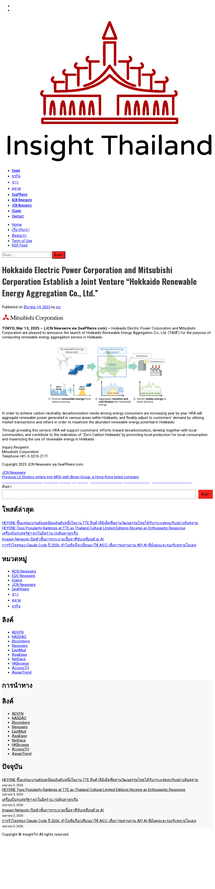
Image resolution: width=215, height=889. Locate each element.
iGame (16, 210)
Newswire (20, 645)
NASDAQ (19, 637)
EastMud (19, 650)
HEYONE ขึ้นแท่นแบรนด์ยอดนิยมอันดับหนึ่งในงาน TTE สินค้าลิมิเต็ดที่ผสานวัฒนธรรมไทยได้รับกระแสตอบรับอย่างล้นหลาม (100, 523)
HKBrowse (20, 663)
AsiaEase (19, 654)
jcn (58, 307)
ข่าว (15, 182)
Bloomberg (21, 641)
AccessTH (20, 668)
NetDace (19, 659)
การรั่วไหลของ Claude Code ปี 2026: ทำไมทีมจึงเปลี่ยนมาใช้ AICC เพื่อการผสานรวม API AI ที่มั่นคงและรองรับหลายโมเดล (99, 545)
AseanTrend (21, 672)
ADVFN (18, 632)
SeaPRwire (19, 194)
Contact (18, 216)
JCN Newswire (22, 205)
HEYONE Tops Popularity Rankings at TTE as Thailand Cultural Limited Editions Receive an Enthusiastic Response (93, 528)
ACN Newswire (22, 199)
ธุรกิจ (16, 175)
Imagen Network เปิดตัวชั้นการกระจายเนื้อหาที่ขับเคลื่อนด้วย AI (53, 539)
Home (16, 170)
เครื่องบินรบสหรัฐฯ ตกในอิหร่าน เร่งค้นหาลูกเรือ (40, 533)
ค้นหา (6, 486)
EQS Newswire (23, 576)
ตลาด (16, 188)
